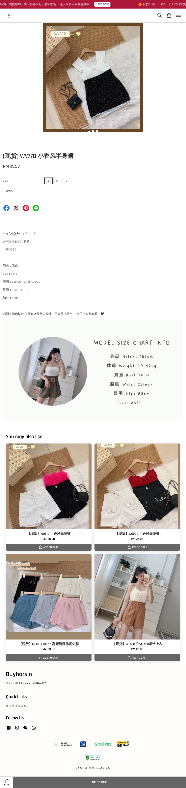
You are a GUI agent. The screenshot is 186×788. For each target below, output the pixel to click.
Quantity (8, 191)
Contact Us (81, 767)
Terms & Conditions (99, 767)
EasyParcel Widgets (16, 705)
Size (5, 181)
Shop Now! (104, 4)
